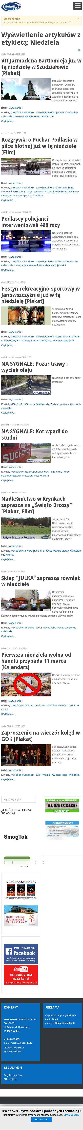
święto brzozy (62, 550)
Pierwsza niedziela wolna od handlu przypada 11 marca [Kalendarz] (36, 661)
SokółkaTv (28, 112)
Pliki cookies (10, 1079)
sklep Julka (50, 627)
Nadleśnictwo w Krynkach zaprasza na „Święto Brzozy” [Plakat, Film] (36, 505)
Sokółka (17, 112)
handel (29, 705)
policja (55, 265)
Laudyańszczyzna (11, 475)
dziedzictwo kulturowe (67, 191)
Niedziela (7, 116)
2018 (58, 187)
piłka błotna (20, 191)
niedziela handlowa (57, 705)
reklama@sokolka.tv (63, 1023)
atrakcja (70, 340)
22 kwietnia (8, 554)
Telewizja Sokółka (35, 404)
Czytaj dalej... (8, 121)
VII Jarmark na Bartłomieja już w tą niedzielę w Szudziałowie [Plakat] (41, 67)
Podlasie (38, 195)
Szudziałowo (33, 116)
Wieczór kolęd (60, 774)
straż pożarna (62, 404)
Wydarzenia (15, 108)
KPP (64, 265)
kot (37, 475)
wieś (67, 471)
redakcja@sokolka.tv (21, 1043)
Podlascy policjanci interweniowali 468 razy (30, 222)
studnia (45, 475)
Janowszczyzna (31, 340)
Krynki (47, 774)
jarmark (60, 112)
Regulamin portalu (13, 1075)
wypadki (6, 408)
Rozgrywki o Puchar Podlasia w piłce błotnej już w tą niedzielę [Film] (39, 146)
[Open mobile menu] (77, 6)
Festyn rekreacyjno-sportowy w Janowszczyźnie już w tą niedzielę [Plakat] (40, 295)
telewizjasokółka (45, 112)
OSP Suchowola (53, 471)
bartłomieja (72, 112)
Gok (39, 774)
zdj (52, 116)
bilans (5, 265)
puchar (27, 195)
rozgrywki (7, 195)
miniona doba (71, 261)
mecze (18, 195)
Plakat (45, 116)
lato (31, 191)
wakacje (39, 191)
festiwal (50, 191)
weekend (19, 116)
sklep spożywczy (67, 627)
